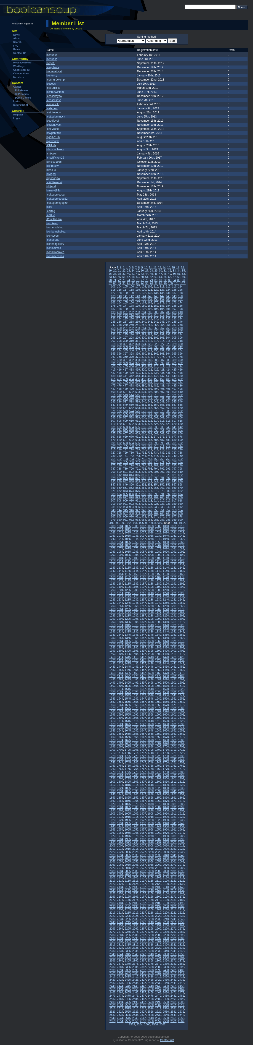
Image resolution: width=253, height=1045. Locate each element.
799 (113, 471)
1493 (112, 682)
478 (131, 385)
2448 (151, 986)
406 (131, 366)
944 (119, 510)
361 (150, 353)
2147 (143, 890)
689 (174, 440)
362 (156, 353)
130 (131, 293)
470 (156, 382)
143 (137, 296)
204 (143, 312)
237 (125, 321)
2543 (112, 1018)
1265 (128, 609)
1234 (120, 599)
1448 (151, 666)
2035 (128, 855)
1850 (166, 794)
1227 (143, 596)
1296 (135, 618)
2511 (173, 1005)
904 (168, 497)
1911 (173, 813)
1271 (173, 609)
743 (137, 455)
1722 (181, 753)
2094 (120, 874)
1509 (158, 685)
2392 (181, 967)
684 (143, 440)
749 (174, 455)
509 (174, 392)
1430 (166, 660)
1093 (112, 554)
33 (174, 270)
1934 (120, 823)
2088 (151, 871)
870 (180, 487)
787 (113, 468)
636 (143, 427)
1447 (143, 666)
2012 (181, 845)
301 (150, 337)
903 (162, 497)
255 (162, 325)
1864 (120, 800)
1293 (112, 618)
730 (131, 452)
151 (113, 299)
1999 (158, 842)
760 (168, 459)
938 (156, 507)
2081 (173, 868)
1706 (135, 749)
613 (150, 420)
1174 (120, 580)
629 (174, 424)
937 (150, 507)
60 (142, 277)
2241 (173, 919)
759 (162, 459)
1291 (173, 615)
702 (180, 443)
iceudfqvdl (52, 120)
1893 (112, 810)
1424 (120, 660)
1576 (135, 708)
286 (131, 334)
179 (137, 305)
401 (174, 363)
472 (168, 382)
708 (143, 446)
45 (151, 273)
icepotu (50, 63)
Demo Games (23, 97)
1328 (151, 628)
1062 (181, 542)
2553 (112, 1021)
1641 (173, 727)
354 (180, 350)
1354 (120, 638)
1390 (166, 647)
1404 (120, 654)
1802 (181, 778)
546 (180, 401)
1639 (158, 727)
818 (156, 475)
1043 (112, 539)
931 (113, 507)
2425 (128, 979)
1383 (112, 647)
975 (162, 516)
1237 (143, 599)
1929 (158, 820)
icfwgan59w (53, 133)
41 (132, 273)
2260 (166, 925)
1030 (166, 532)
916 (168, 500)
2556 (135, 1021)
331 (113, 347)
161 (174, 299)
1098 (151, 554)
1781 (173, 772)
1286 (135, 615)
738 (180, 452)
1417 (143, 657)
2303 (112, 941)
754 (131, 459)
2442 (181, 983)
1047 (143, 539)
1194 (120, 586)
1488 (151, 679)
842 (156, 481)
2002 (181, 842)
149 (174, 296)
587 (137, 414)
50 (174, 273)
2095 (128, 874)
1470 (166, 673)
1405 (128, 654)
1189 (158, 583)
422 (156, 369)
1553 (112, 701)
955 (113, 513)
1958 (151, 829)
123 (162, 289)
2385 (128, 967)
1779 (158, 772)
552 (143, 404)
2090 (166, 871)
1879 (158, 804)
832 (168, 478)
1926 (135, 820)
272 (119, 331)
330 (180, 344)
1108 (151, 558)
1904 (120, 813)
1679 (158, 740)
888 (143, 494)
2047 (143, 858)
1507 (143, 685)
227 (137, 318)
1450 (166, 666)
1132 (181, 564)
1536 (135, 695)
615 (162, 420)
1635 (128, 727)
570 (180, 408)
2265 (128, 928)
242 (156, 321)
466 (131, 382)
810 (180, 471)
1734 (120, 759)
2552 (181, 1018)
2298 (151, 938)
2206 (135, 909)
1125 (128, 564)
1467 (143, 673)
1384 (120, 647)
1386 (135, 647)
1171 (173, 577)
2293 (112, 938)
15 (168, 267)
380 (119, 360)
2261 (173, 925)
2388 (151, 967)
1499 (158, 682)
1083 (112, 551)
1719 (158, 753)
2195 (128, 906)
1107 (143, 558)
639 (162, 427)
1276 (135, 612)
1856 (135, 797)
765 (125, 462)
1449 (158, 666)
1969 (158, 832)
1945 (128, 826)
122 (156, 289)
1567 (143, 705)
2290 (166, 935)
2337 (143, 951)
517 (150, 395)
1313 (112, 625)
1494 (120, 682)
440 (119, 376)
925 (150, 503)
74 (128, 280)
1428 (151, 660)
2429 (158, 979)
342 (180, 347)
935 (137, 507)
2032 (181, 852)
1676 (135, 740)
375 (162, 356)
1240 (166, 599)
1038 (151, 535)
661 (150, 433)
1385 (128, 647)
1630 (166, 724)
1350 (166, 634)
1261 (173, 606)
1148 (151, 570)
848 (119, 484)
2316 (135, 944)
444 (143, 376)
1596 (135, 714)
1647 (143, 730)
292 (168, 334)
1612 (181, 717)
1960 (166, 829)
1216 (135, 593)
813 (125, 475)
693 (125, 443)
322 (131, 344)
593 (174, 414)
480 (143, 385)
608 (119, 420)
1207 (143, 590)
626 (156, 424)
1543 (112, 698)
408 (143, 366)
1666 (135, 737)
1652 (181, 730)
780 (143, 465)
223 (113, 318)
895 (113, 497)
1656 (135, 733)
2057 (143, 861)
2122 (181, 880)
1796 (135, 778)
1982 (181, 836)
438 (180, 372)
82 (165, 280)
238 (131, 321)
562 (131, 408)
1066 (135, 545)
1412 (181, 654)
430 (131, 372)
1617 (143, 721)
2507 (143, 1005)
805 (150, 471)
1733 (112, 759)
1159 (158, 574)
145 (150, 296)
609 (125, 420)
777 (125, 465)
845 (174, 481)
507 (162, 392)
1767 (143, 769)
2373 (112, 963)
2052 (181, 858)
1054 (120, 542)
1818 (151, 784)
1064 (120, 545)
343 (113, 350)
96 (151, 283)
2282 (181, 931)
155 (137, 299)
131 (137, 293)
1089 (158, 551)
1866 (135, 800)
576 (143, 411)
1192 (181, 583)
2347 (143, 954)
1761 (173, 765)
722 (156, 449)
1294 (120, 618)
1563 (112, 705)
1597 (143, 714)
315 (162, 340)
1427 (143, 660)
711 (162, 446)
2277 (143, 931)
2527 (143, 1011)
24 (132, 270)
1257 (143, 606)
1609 (158, 717)
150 (180, 296)
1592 (181, 711)
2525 (128, 1011)
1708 (151, 749)
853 (150, 484)
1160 (166, 574)
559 (113, 408)
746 (156, 455)
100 (170, 283)
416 (119, 369)
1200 (166, 586)
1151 (173, 570)
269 (174, 328)
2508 (151, 1005)
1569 (158, 705)
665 (174, 433)
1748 (151, 762)
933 (125, 507)
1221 (173, 593)
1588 (151, 711)
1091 (173, 551)
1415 (128, 657)
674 (156, 436)
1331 (173, 628)
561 (125, 408)
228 (143, 318)
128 (119, 293)
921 (125, 503)
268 (168, 328)
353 (174, 350)
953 (174, 510)
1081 (173, 548)
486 (180, 385)
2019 (158, 848)
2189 (158, 903)
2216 (135, 912)
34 (178, 270)
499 (113, 392)
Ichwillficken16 (55, 157)
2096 (135, 874)
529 (150, 398)
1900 (166, 810)
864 (143, 487)
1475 (128, 676)
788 (119, 468)
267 (162, 328)
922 (131, 503)
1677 (143, 740)
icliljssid (51, 186)
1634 (120, 727)
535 (113, 401)
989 (174, 519)
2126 (135, 884)
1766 (135, 769)
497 (174, 388)
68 (178, 277)
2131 (173, 884)
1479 (158, 676)
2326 (135, 947)
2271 (173, 928)
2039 (158, 855)
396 (143, 363)
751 (113, 459)
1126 (135, 564)
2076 (135, 868)
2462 (181, 989)
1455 (128, 669)
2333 (112, 951)
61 (146, 277)
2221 (173, 912)
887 (137, 494)
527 (137, 398)
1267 (143, 609)
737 (174, 452)
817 (150, 475)
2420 (166, 976)
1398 (151, 650)
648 (143, 430)
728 (119, 452)
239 (137, 321)
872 (119, 491)
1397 (143, 650)
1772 (181, 769)
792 (143, 468)
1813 (112, 784)
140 (119, 296)
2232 (181, 915)
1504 (120, 685)
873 (125, 491)
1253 (112, 606)
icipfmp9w (52, 165)
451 (113, 379)
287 (137, 334)
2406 (135, 973)
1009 (158, 526)
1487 (143, 679)
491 (137, 388)
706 (131, 446)
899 (137, 497)
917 (174, 500)
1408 (151, 654)
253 (150, 325)
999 (159, 523)
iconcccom (52, 235)
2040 (166, 855)
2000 (166, 842)
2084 (120, 871)
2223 (112, 915)
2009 (158, 845)
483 (162, 385)
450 (180, 376)
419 (137, 369)
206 (156, 312)
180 (143, 305)
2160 (166, 893)
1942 (181, 823)
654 (180, 430)
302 (156, 337)
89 (119, 283)
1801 (173, 778)
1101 (173, 554)
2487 (143, 999)
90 (123, 283)
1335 (128, 631)
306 (180, 337)
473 (174, 382)
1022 (181, 529)
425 (174, 369)
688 (168, 440)
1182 (181, 580)
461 (174, 379)
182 (156, 305)
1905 (128, 813)
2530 (166, 1011)
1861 (173, 797)
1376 (135, 644)
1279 (158, 612)
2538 (151, 1014)
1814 (120, 784)
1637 (143, 727)
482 (156, 385)
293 (174, 334)
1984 (120, 839)
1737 (143, 759)
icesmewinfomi (55, 92)
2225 (128, 915)
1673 (112, 740)
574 (131, 411)
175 (113, 305)
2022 (181, 848)
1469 (158, 673)
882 (180, 491)
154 (131, 299)
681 (125, 440)
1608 (151, 717)
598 (131, 417)
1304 (120, 622)
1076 (135, 548)
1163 (112, 577)
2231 (173, 915)
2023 (112, 852)
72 (119, 280)
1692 (181, 743)
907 (113, 500)
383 (137, 360)
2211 (173, 909)
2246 (135, 922)
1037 (143, 535)
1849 (158, 794)
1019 (158, 529)
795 (162, 468)
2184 (120, 903)
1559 (158, 701)
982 (131, 519)
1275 (128, 612)
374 (156, 356)
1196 (135, 586)
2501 (173, 1002)
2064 (120, 864)
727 (113, 452)
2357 (143, 957)
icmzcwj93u (53, 190)
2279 (158, 931)
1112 (181, 558)
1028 (151, 532)
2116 (135, 880)
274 (131, 331)
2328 (151, 947)
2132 (181, 884)
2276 (135, 931)
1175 (128, 580)
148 (168, 296)
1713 (112, 753)
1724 (120, 756)
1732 (181, 756)
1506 (135, 685)
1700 (166, 746)
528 (143, 398)
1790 (166, 775)
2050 (166, 858)
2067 (143, 864)
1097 (143, 554)
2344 (120, 954)
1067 (143, 545)
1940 (166, 823)
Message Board (22, 62)
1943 (112, 826)
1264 (120, 609)
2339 (158, 951)
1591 (173, 711)
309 (125, 340)
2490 (166, 999)
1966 (135, 832)
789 (125, 468)
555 (162, 404)
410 (156, 366)
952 (168, 510)
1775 (128, 772)
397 (150, 363)
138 (180, 293)
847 (113, 484)
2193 (112, 906)
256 (168, 325)
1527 (143, 692)
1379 (158, 644)
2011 (173, 845)
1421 (173, 657)
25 (137, 270)
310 (131, 340)
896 (119, 497)
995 (135, 523)
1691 (173, 743)
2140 (166, 887)
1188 (151, 583)
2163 (112, 896)
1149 (158, 570)
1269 (158, 609)
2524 (120, 1011)
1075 (128, 548)
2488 (151, 999)
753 (125, 459)
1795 (128, 778)
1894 (120, 810)
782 (156, 465)
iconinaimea (53, 248)
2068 (151, 864)
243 (162, 321)
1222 (181, 593)
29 (155, 270)
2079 (158, 868)
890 (156, 494)
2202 (181, 906)
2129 (158, 884)
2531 (173, 1011)
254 (156, 325)
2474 (120, 995)
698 (156, 443)
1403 (112, 654)
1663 (112, 737)
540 (143, 401)
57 (128, 277)
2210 (166, 909)
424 (168, 369)
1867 (143, 800)
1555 (128, 701)
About (16, 38)
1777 (143, 772)
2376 (135, 963)
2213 (112, 912)
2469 (158, 992)
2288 (151, 935)
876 (143, 491)
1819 (158, 784)
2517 (143, 1008)
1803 (112, 781)
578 (156, 411)
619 (113, 424)
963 (162, 513)
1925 (128, 820)
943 (113, 510)
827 (137, 478)
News (16, 34)
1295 (128, 618)
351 (162, 350)
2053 (112, 861)
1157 (143, 574)
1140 (166, 567)
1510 (166, 685)
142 (131, 296)
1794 (120, 778)
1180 (166, 580)
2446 (135, 986)
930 (180, 503)
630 (180, 424)
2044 (120, 858)
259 (113, 328)
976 (168, 516)
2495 (128, 1002)
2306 (135, 941)
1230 (166, 596)
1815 (128, 784)
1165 (128, 577)
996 (141, 523)
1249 (158, 602)
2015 (128, 848)
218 (156, 315)
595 (113, 417)
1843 (112, 794)
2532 (181, 1011)
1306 (135, 622)
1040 (166, 535)
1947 (143, 826)
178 (131, 305)
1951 (173, 826)
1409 (158, 654)
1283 (112, 615)
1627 (143, 724)
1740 (166, 759)
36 (110, 273)
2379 (158, 963)
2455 (128, 989)
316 (168, 340)
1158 (151, 574)
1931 (173, 820)
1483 (112, 679)
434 (156, 372)
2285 (128, 935)
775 (113, 465)
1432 (181, 660)
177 (125, 305)
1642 (181, 727)
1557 (143, 701)
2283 (112, 935)
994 (129, 523)
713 (174, 446)
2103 (112, 877)
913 (150, 500)
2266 (135, 928)
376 (168, 356)
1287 (143, 615)
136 (168, 293)
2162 (181, 893)
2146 (135, 890)
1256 (135, 606)
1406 (135, 654)
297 (125, 337)
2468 (151, 992)
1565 (128, 705)
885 (125, 494)
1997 (143, 842)
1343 (112, 634)
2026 (135, 852)
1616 (135, 721)
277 (150, 331)
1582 (181, 708)
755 (137, 459)
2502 (181, 1002)
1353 (112, 638)
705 (125, 446)
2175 (128, 899)
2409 (158, 973)
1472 (181, 673)
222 (180, 315)
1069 (158, 545)
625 (150, 424)
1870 (166, 800)
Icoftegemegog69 (57, 202)
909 (125, 500)
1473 (112, 676)
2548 (151, 1018)
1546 (135, 698)
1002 (182, 523)
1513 (112, 689)
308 (119, 340)
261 (125, 328)
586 (131, 414)
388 (168, 360)
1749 (158, 762)
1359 (158, 638)
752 (119, 459)
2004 (120, 845)
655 (113, 433)
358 (131, 353)
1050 (166, 539)
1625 (128, 724)
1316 (135, 625)
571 (113, 411)
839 (137, 481)
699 (162, 443)
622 (131, 424)
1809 (158, 781)
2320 (166, 944)
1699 (158, 746)
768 (143, 462)
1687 (143, 743)
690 (180, 440)
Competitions (21, 73)
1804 (120, 781)
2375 (128, 963)
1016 (135, 529)
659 (137, 433)
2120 (166, 880)
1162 (181, 574)
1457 (143, 669)
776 (119, 465)
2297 (143, 938)
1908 (151, 813)
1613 (112, 721)
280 (168, 331)
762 (180, 459)
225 (125, 318)
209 (174, 312)
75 (132, 280)
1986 (135, 839)
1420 (166, 657)
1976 (135, 836)
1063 (112, 545)
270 (180, 328)
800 (119, 471)
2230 (166, 915)
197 (174, 309)
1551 (173, 698)
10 (145, 267)
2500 (166, 1002)
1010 (166, 526)
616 (168, 420)
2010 (166, 845)
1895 (128, 810)
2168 (151, 896)
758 (156, 459)
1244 (120, 602)
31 (165, 270)
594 (180, 414)
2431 (173, 979)
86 (183, 280)
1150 (166, 570)
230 (156, 318)
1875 (128, 804)
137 (174, 293)
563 (137, 408)
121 (150, 289)
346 (131, 350)
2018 (151, 848)
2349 (158, 954)
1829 (158, 788)
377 (174, 356)
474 (180, 382)
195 (162, 309)
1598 (151, 714)
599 (137, 417)
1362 (181, 638)
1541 (173, 695)
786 (180, 465)
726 (180, 449)
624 (143, 424)
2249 (158, 922)
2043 (112, 858)
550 (131, 404)
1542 (181, 695)
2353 (112, 957)
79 (151, 280)
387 (162, 360)
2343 (112, 954)
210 (180, 312)
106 (131, 286)
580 (168, 411)
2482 (181, 995)
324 (143, 344)
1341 (173, 631)
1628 (151, 724)
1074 (120, 548)
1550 (166, 698)
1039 (158, 535)
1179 (158, 580)
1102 (181, 554)
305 (174, 337)
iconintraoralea (55, 252)
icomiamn (52, 223)
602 (156, 417)
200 (119, 312)
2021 (173, 848)
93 (137, 283)
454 (131, 379)
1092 (181, 551)
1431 (173, 660)
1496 (135, 682)
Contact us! (167, 1040)
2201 (173, 906)
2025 (128, 852)
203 (137, 312)
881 (174, 491)
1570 (166, 705)
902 (156, 497)
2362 (181, 957)
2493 (112, 1002)
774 (180, 462)
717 (125, 449)
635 (137, 427)
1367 (143, 641)
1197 (143, 586)
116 (119, 289)
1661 (173, 733)
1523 (112, 692)
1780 (166, 772)
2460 (166, 989)
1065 (128, 545)
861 (125, 487)
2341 (173, 951)
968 (119, 516)
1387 (143, 647)
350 (156, 350)
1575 (128, 708)
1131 (173, 564)
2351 (173, 954)
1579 (158, 708)
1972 (181, 832)
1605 (128, 717)
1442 (181, 663)
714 (180, 446)
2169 (158, 896)
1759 (158, 765)
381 (125, 360)
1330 (166, 628)
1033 (112, 535)
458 (156, 379)
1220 (166, 593)
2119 (158, 880)
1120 (166, 561)
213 (125, 315)
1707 (143, 749)
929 (174, 503)
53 (110, 277)
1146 (135, 570)
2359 (158, 957)
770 (156, 462)
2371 (173, 960)
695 (137, 443)
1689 (158, 743)
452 (119, 379)
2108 (151, 877)
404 (119, 366)
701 (174, 443)
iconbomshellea (55, 231)
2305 (128, 941)
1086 (135, 551)
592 (168, 414)
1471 (173, 673)
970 (131, 516)
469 (150, 382)
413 (174, 366)
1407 (143, 654)
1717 (143, 753)
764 (119, 462)
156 (143, 299)
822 (180, 475)
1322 (181, 625)
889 (150, 494)
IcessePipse (53, 100)
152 (119, 299)
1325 (128, 628)
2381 (173, 963)
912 (143, 500)
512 (119, 395)
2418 (151, 976)
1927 (143, 820)
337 (150, 347)
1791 (173, 775)
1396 (135, 650)
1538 (151, 695)
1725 (128, 756)
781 (150, 465)
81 (160, 280)
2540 (166, 1014)
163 (113, 302)
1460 (166, 669)
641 (174, 427)
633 (125, 427)
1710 (166, 749)
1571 (173, 705)
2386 (135, 967)
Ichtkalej (51, 153)
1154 (120, 574)
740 (119, 455)
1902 (181, 810)
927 (162, 503)
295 (113, 337)
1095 (128, 554)
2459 (158, 989)
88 (114, 283)
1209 (158, 590)
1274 (120, 612)
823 (113, 478)
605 (174, 417)
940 (168, 507)
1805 (128, 781)
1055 (128, 542)
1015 (128, 529)
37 (114, 273)
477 (125, 385)
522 (180, 395)
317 (174, 340)
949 (150, 510)
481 (150, 385)
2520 (166, 1008)
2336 (135, 951)
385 (150, 360)
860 (119, 487)
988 (168, 519)
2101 (173, 874)
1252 (181, 602)
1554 (120, 701)
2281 (173, 931)
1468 (151, 673)
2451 (173, 986)
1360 (166, 638)
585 (125, 414)
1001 (174, 523)
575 (137, 411)
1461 (173, 669)
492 (143, 388)
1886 (135, 807)
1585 (128, 711)
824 (119, 478)
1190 (166, 583)
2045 (128, 858)
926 (156, 503)
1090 (166, 551)
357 (125, 353)
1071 (173, 545)
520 (168, 395)
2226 (135, 915)
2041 (173, 855)
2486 (135, 999)
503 (137, 392)
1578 (151, 708)
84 (174, 280)
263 (137, 328)
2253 (112, 925)
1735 (128, 759)
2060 (166, 861)
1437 (143, 663)
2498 (151, 1002)
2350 (166, 954)
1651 (173, 730)
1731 (173, 756)
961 (150, 513)
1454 (120, 669)
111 (162, 286)
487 (113, 388)
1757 (143, 765)
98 (160, 283)
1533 (112, 695)
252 (143, 325)
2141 (173, 887)
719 (137, 449)
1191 (173, 583)
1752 (181, 762)
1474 (120, 676)
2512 (181, 1005)
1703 (112, 749)
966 (180, 513)
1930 (166, 820)
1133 (112, 567)
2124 (120, 884)
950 (156, 510)
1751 (173, 762)
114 (180, 286)
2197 (143, 906)
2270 (166, 928)
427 (113, 372)
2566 (155, 1024)
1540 (166, 695)
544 (168, 401)
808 (168, 471)
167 (137, 302)
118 (131, 289)
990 (180, 519)
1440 (166, 663)
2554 (120, 1021)
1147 (143, 570)
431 (137, 372)
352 (168, 350)
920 (119, 503)
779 (137, 465)
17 (177, 267)
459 (162, 379)
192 (143, 309)
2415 (128, 976)
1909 (158, 813)
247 (113, 325)
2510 (166, 1005)
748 (168, 455)
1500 (166, 682)
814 (131, 475)
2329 (158, 947)
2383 (112, 967)
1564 (120, 705)
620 (119, 424)
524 (119, 398)
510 (180, 392)
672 (143, 436)
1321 (173, 625)
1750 (166, 762)
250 (131, 325)
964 (168, 513)
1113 (112, 561)
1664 (120, 737)
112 (168, 286)
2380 (166, 963)
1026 (135, 532)
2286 (135, 935)
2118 (151, 880)
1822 (181, 784)
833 (174, 478)
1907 (143, 813)
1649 (158, 730)
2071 (173, 864)
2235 (128, 919)
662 (156, 433)
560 (119, 408)
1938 (151, 823)
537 (125, 401)
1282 (181, 612)
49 (169, 273)
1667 (143, 737)
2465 (128, 992)
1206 (135, 590)
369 (125, 356)
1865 (128, 800)
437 (174, 372)
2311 (173, 941)
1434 (120, 663)
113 (174, 286)
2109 (158, 877)
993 (123, 523)
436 (168, 372)
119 (137, 289)
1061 (173, 542)
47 (160, 273)
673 (150, 436)
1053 (112, 542)
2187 (143, 903)
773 (174, 462)
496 (168, 388)
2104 (120, 877)
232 (168, 318)
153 (125, 299)
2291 (173, 935)
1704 (120, 749)
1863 (112, 800)
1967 (143, 832)
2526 (135, 1011)
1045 (128, 539)
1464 (120, 673)
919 (113, 503)
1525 (128, 692)
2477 (143, 995)
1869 (158, 800)
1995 (128, 842)
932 (119, 507)
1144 (120, 570)
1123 (112, 564)
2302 (181, 938)
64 (160, 277)
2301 (173, 938)
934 (131, 507)
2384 (120, 967)
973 (150, 516)
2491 (173, 999)
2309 (158, 941)
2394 (120, 970)
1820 (166, 784)
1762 (181, 765)
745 (150, 455)
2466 (135, 992)
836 (119, 481)
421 (150, 369)
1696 (135, 746)
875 (137, 491)
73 (123, 280)
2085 (128, 871)
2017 (143, 848)
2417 (143, 976)
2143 (112, 890)
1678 (151, 740)
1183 (112, 583)
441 (125, 376)
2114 (120, 880)
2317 (143, 944)
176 (119, 305)
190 (131, 309)
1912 (181, 813)
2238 (151, 919)
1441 (173, 663)
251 (137, 325)
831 (162, 478)
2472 (181, 992)
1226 (135, 596)
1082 (181, 548)
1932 (181, 820)
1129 (158, 564)
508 (168, 392)
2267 (143, 928)
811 (113, 475)
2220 (166, 912)
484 (168, 385)
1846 (135, 794)
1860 (166, 797)
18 (182, 267)
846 (180, 481)
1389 (158, 647)
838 (131, 481)
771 (162, 462)
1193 (112, 586)
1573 (112, 708)
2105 (128, 877)
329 (174, 344)
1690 (166, 743)
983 (137, 519)
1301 (173, 618)
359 (137, 353)
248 (119, 325)
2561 (173, 1021)
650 (156, 430)
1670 (166, 737)
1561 (173, 701)
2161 (173, 893)
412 (168, 366)
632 (119, 427)
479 (137, 385)
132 (143, 293)
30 (160, 270)
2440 (166, 983)
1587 (143, 711)
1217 (143, 593)
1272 (181, 609)
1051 (173, 539)
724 (168, 449)
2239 (158, 919)
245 (174, 321)
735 (162, 452)
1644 (120, 730)
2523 (112, 1011)
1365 (128, 641)
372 (143, 356)
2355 (128, 957)
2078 (151, 868)
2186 (135, 903)
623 (137, 424)
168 (143, 302)
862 (131, 487)
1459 (158, 669)
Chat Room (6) (21, 69)
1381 (173, 644)
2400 (166, 970)
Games (17, 86)
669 (125, 436)
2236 (135, 919)
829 (150, 478)
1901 (173, 810)
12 (154, 267)
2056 (135, 861)
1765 (128, 769)
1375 (128, 644)
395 (137, 363)
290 (156, 334)
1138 (151, 567)
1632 (181, 724)
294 (180, 334)
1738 (151, 759)
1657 (143, 733)
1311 (173, 622)
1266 (135, 609)
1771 (173, 769)
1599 (158, 714)
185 (174, 305)
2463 (112, 992)
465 (125, 382)
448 (168, 376)
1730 (166, 756)
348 (143, 350)
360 (143, 353)
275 (137, 331)
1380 (166, 644)
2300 (166, 938)
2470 (166, 992)
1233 (112, 599)
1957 (143, 829)
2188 (151, 903)
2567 (162, 1024)
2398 (151, 970)
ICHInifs (51, 145)
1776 (135, 772)
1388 (151, 647)
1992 (181, 839)
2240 (166, 919)
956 (119, 513)
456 (143, 379)
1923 (112, 820)
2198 (151, 906)
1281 (173, 612)
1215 (128, 593)
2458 (151, 989)
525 (125, 398)
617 (174, 420)
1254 (120, 606)
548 (119, 404)
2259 (158, 925)
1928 (151, 820)
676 (168, 436)
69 (183, 277)
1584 (120, 711)
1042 (181, 535)
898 (131, 497)
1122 (181, 561)
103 (113, 286)
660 (143, 433)
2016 (135, 848)
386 (156, 360)
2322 (181, 944)
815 (137, 475)
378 (180, 356)
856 (168, 484)
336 (143, 347)
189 (125, 309)
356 (119, 353)
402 (180, 363)
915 (162, 500)
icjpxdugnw (53, 178)
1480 (166, 676)
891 (162, 494)
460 (168, 379)
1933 (112, 823)
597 (125, 417)
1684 (120, 743)
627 (162, 424)
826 (131, 478)
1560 (166, 701)
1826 (135, 788)
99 (165, 283)
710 (156, 446)
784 (168, 465)
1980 (166, 836)
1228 (151, 596)
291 (162, 334)
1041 (173, 535)
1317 (143, 625)
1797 (143, 778)
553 (150, 404)
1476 (135, 676)
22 (123, 270)
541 (150, 401)
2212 (181, 909)
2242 (181, 919)
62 (151, 277)
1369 (158, 641)
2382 (181, 963)
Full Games (21, 90)
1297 (143, 618)
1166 (135, 577)
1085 (128, 551)
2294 (120, 938)
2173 (112, 899)
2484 (120, 999)
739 (113, 455)
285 (125, 334)
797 (174, 468)
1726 (135, 756)
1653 (112, 733)
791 (137, 468)
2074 (120, 868)
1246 (135, 602)
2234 (120, 919)
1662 (181, 733)
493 (150, 388)
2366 (135, 960)
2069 (158, 864)
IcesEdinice (53, 87)
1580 (166, 708)
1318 (151, 625)
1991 (173, 839)
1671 (173, 737)
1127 (143, 564)
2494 (120, 1002)
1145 (128, 570)
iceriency (51, 75)
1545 (128, 698)
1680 (166, 740)
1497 (143, 682)
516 (143, 395)
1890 (166, 807)
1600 (166, 714)
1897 (143, 810)
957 (125, 513)
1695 (128, 746)
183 (162, 305)
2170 (166, 896)
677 (174, 436)
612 (143, 420)
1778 (151, 772)
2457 (143, 989)
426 (180, 369)
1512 (181, 685)
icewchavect (53, 124)
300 (143, 337)
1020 (166, 529)
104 (119, 286)
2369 (158, 960)
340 (168, 347)
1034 (120, 535)
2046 (135, 858)
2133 (112, 887)
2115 (128, 880)
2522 (181, 1008)
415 (113, 369)
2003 (112, 845)
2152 (181, 890)
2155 (128, 893)
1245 (128, 602)
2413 (112, 976)
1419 (158, 657)
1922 (181, 816)
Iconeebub (52, 239)
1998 (151, 842)
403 (113, 366)
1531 (173, 692)
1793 (112, 778)
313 (150, 340)
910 (131, 500)
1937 (143, 823)
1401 (173, 650)
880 (168, 491)
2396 (135, 970)
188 (119, 309)
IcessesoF (52, 104)
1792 (181, 775)
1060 (166, 542)
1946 (135, 826)
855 (162, 484)
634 (131, 427)
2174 (120, 899)
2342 (181, 951)
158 (156, 299)
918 (180, 500)
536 (119, 401)
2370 (166, 960)
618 (180, 420)
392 (119, 363)
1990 (166, 839)
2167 (143, 896)
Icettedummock (55, 116)
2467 (143, 992)
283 (113, 334)
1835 (128, 791)
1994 (120, 842)
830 (156, 478)
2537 (143, 1014)
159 (162, 299)
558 (180, 404)
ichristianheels (55, 149)
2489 (158, 999)
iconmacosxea (55, 256)
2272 (181, 928)
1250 (166, 602)
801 (125, 471)
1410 (166, 654)
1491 (173, 679)
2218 (151, 912)
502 (131, 392)
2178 (151, 899)
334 (131, 347)
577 (150, 411)
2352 (181, 954)
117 (125, 289)
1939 (158, 823)
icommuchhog (55, 227)
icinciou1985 (54, 161)
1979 (158, 836)
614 (156, 420)
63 (155, 277)
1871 (173, 800)
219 (162, 315)
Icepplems (52, 67)
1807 (143, 781)
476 (119, 385)
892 (168, 494)
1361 (173, 638)
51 (178, 273)
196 (168, 309)
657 (125, 433)
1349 (158, 634)
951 (162, 510)
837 (125, 481)
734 (156, 452)
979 (113, 519)
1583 (112, 711)
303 (162, 337)
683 (137, 440)
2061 (173, 861)
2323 (112, 947)
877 (150, 491)
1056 (135, 542)
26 (142, 270)
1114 (120, 561)
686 (156, 440)
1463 (112, 673)
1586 (135, 711)
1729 (158, 756)
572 (119, 411)
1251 (173, 602)
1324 (120, 628)
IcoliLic (50, 215)
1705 (128, 749)
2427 (143, 979)
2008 (151, 845)
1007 (143, 526)
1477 (143, 676)
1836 (135, 791)
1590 (166, 711)
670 (131, 436)
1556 (135, 701)
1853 (112, 797)
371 (137, 356)
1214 (120, 593)
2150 (166, 890)
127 (113, 293)
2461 (173, 989)
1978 (151, 836)
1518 (151, 689)
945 (125, 510)
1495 (128, 682)
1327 (143, 628)
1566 (135, 705)
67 (174, 277)
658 (131, 433)
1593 (112, 714)
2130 (166, 884)
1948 (151, 826)
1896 (135, 810)
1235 (128, 599)
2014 (120, 848)
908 (119, 500)
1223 (112, 596)
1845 (128, 794)
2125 (128, 884)
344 (119, 350)
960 (143, 513)
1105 (128, 558)
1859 (158, 797)
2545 (128, 1018)
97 (155, 283)
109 (150, 286)
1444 (120, 666)
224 (119, 318)
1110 (166, 558)
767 (137, 462)
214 (131, 315)
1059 (158, 542)
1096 (135, 554)
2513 (112, 1008)
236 (119, 321)
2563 (132, 1024)
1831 (173, 788)
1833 (112, 791)
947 (137, 510)
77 (142, 280)
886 (131, 494)
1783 (112, 775)
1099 (158, 554)
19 (110, 270)
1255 (128, 606)
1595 (128, 714)
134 (156, 293)
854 (156, 484)
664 (168, 433)
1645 (128, 730)
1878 (151, 804)
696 (143, 443)
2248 (151, 922)
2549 (158, 1018)
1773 (112, 772)
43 (142, 273)
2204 (120, 909)
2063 (112, 864)
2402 (181, 970)
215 (137, 315)
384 (143, 360)
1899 (158, 810)
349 (150, 350)
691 (113, 443)
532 (168, 398)
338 (156, 347)
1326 (135, 628)
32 (169, 270)
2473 (112, 995)
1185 (128, 583)
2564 (139, 1024)
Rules (16, 49)
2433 (112, 983)
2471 (173, 992)
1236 (135, 599)
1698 (151, 746)
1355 (128, 638)
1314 (120, 625)
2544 (120, 1018)
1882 (181, 804)
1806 (135, 781)
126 (180, 289)
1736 (135, 759)
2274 (120, 931)
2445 (128, 986)
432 (143, 372)
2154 (120, 893)
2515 (128, 1008)
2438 (151, 983)
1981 (173, 836)
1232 (181, 596)
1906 (135, 813)
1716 (135, 753)
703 (113, 446)
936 (143, 507)
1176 (135, 580)
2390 (166, 967)
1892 (181, 807)
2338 (151, 951)
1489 (158, 679)
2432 (181, 979)
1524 (120, 692)
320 (119, 344)
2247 (143, 922)
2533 (112, 1014)
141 (125, 296)
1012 (181, 526)
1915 (128, 816)
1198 (151, 586)
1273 (112, 612)
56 (123, 277)
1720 (166, 753)
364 (168, 353)
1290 (166, 615)
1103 (112, 558)
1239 (158, 599)
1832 (181, 788)
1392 (181, 647)
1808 (151, 781)
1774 (120, 772)
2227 (143, 915)
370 (131, 356)
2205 (128, 909)
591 (162, 414)
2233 (112, 919)
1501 (173, 682)
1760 (166, 765)
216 (143, 315)
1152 (181, 570)
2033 (112, 855)
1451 (173, 666)
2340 (166, 951)
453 (125, 379)
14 (163, 267)
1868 (151, 800)
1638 (151, 727)
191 (137, 309)
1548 (151, 698)
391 (113, 363)
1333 (112, 631)
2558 (151, 1021)
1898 (151, 810)
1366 (135, 641)
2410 (166, 973)
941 (174, 507)
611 (137, 420)
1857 (143, 797)
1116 (135, 561)
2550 (166, 1018)
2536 (135, 1014)
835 (113, 481)
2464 (120, 992)
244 (168, 321)
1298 (151, 618)
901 (150, 497)
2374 (120, 963)
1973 (112, 836)
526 (131, 398)
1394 (120, 650)
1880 (166, 804)
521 (174, 395)
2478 (151, 995)
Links (16, 101)
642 (180, 427)
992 (117, 523)
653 (174, 430)
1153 (112, 574)
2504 (120, 1005)
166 (131, 302)
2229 (158, 915)
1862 (181, 797)
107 (137, 286)
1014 (120, 529)
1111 (173, 558)
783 (162, 465)
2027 (143, 852)
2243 (112, 922)
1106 (135, 558)
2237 (143, 919)
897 (125, 497)
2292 (181, 935)
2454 (120, 989)
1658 (151, 733)
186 (180, 305)
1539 (158, 695)
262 (131, 328)
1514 (120, 689)
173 (174, 302)
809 (174, 471)
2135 (128, 887)
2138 (151, 887)
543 (162, 401)
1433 (112, 663)
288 (143, 334)
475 (113, 385)
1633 (112, 727)
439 (113, 376)
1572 (181, 705)
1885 (128, 807)
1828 (151, 788)
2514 (120, 1008)
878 (156, 491)
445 (150, 376)
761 (174, 459)
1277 (143, 612)
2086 (135, 871)
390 (180, 360)
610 (131, 420)
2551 (173, 1018)
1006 (135, 526)
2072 (181, 864)
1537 (143, 695)
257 (174, 325)
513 (125, 395)
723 (162, 449)
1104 (120, 558)
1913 (112, 816)
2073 (112, 868)
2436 (135, 983)
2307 (143, 941)
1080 (166, 548)
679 (113, 440)
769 (150, 462)
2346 (135, 954)
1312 (181, 622)
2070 (166, 864)
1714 (120, 753)
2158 (151, 893)
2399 (158, 970)
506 (156, 392)
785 (174, 465)
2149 (158, 890)
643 (113, 430)
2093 (112, 874)
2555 (128, 1021)
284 (119, 334)
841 (150, 481)
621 (125, 424)
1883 (112, 807)
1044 (120, 539)
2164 (120, 896)
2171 (173, 896)
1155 (128, 574)
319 (113, 344)
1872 (181, 800)
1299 (158, 618)
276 (143, 331)
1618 (151, 721)
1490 (166, 679)
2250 (166, 922)
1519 (158, 689)
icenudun (52, 55)
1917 (143, 816)
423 (162, 369)
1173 (112, 580)
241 (150, 321)
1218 (151, 593)
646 (131, 430)
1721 (173, 753)
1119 (158, 561)
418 (131, 369)
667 (113, 436)
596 (119, 417)
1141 (173, 567)
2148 (151, 890)
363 (162, 353)
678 (180, 436)
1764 (120, 769)
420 (143, 369)
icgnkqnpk (52, 141)
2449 (158, 986)
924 (143, 503)
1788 (151, 775)
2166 (135, 896)
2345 (128, 954)
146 (156, 296)
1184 (120, 583)
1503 (112, 685)
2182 (181, 899)
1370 (166, 641)
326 (156, 344)
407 (137, 366)
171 (162, 302)
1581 (173, 708)
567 (162, 408)
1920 (166, 816)
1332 (181, 628)
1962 (181, 829)
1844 (120, 794)
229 (150, 318)
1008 (151, 526)
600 (143, 417)
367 (113, 356)
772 (168, 462)
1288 (151, 615)
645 (125, 430)
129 (125, 293)
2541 (173, 1014)
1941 (173, 823)
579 (162, 411)
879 (162, 491)
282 (180, 331)
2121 (173, 880)
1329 (158, 628)
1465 (128, 673)
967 (113, 516)
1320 (166, 625)
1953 (112, 829)
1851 (173, 794)
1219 (158, 593)
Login (16, 118)
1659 (158, 733)
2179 (158, 899)
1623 (112, 724)
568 (168, 408)
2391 (173, 967)
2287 (143, 935)
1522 (181, 689)
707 (137, 446)
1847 (143, 794)
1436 (135, 663)
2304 (120, 941)
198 (180, 309)
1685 (128, 743)
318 (180, 340)
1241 (173, 599)
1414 (120, 657)
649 (150, 430)
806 (156, 471)
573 (125, 411)
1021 (173, 529)
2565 (147, 1024)
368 (119, 356)
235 (113, 321)
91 (128, 283)
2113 (112, 880)
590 (156, 414)
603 (162, 417)
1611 (173, 717)
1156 (135, 574)
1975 (128, 836)
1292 (181, 615)
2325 (128, 947)
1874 (120, 804)
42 (137, 273)
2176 (135, 899)
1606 (135, 717)
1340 (166, 631)
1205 (128, 590)
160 (168, 299)
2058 (151, 861)
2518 (151, 1008)
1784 (120, 775)
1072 (181, 545)
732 (143, 452)
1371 (173, 641)
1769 (158, 769)
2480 (166, 995)
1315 (128, 625)
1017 (143, 529)
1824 (120, 788)
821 (174, 475)
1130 (166, 564)
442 (131, 376)
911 (137, 500)
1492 (181, 679)
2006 (135, 845)
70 (110, 280)
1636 (135, 727)
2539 (158, 1014)
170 (156, 302)
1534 (120, 695)
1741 (173, 759)
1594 (120, 714)
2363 (112, 960)
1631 (173, 724)
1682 (181, 740)
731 (137, 452)
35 (183, 270)
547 (113, 404)
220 (168, 315)
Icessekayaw (54, 96)
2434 (120, 983)
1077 (143, 548)
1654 (120, 733)
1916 (135, 816)
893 (174, 494)
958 (131, 513)
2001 (173, 842)
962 (156, 513)
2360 (166, 957)
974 (156, 516)
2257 (143, 925)
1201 (173, 586)
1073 (112, 548)
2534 (120, 1014)
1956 (135, 829)
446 (156, 376)
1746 (135, 762)
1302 (181, 618)
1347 (143, 634)
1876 (135, 804)
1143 (112, 570)
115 (113, 289)
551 (137, 404)
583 (113, 414)
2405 (128, 973)
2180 (166, 899)
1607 (143, 717)
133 (150, 293)
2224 (120, 915)
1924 (120, 820)
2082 (181, 868)
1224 (120, 596)
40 (128, 273)
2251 (173, 922)
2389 (158, 967)
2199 (158, 906)
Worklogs (18, 66)
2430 (166, 979)
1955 (128, 829)
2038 (151, 855)
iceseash (51, 83)
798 (180, 468)
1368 (151, 641)
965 (174, 513)
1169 (158, 577)
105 (125, 286)
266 (156, 328)
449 (174, 376)
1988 (151, 839)
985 (150, 519)
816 (143, 475)
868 (168, 487)
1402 (181, 650)
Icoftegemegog (55, 194)
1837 (143, 791)
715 (113, 449)
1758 (151, 765)
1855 (128, 797)
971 (137, 516)
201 (125, 312)
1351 (173, 634)
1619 (158, 721)
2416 (135, 976)
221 (174, 315)
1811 (173, 781)
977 (174, 516)
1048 (151, 539)
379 (113, 360)
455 (137, 379)
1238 (151, 599)
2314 (120, 944)
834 (180, 478)
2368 (151, 960)
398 (156, 363)
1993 (112, 842)
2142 (181, 887)
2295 (128, 938)
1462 (181, 669)
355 (113, 353)
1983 (112, 839)
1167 (143, 577)
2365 (128, 960)
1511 (173, 685)
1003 (112, 526)
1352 (181, 634)
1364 (120, 641)
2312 (181, 941)
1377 (143, 644)
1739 (158, 759)
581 (174, 411)
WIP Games (22, 94)
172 (168, 302)
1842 (181, 791)
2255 (128, 925)
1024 (120, 532)
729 (125, 452)
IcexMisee (52, 129)
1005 (128, 526)
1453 (112, 669)
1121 (173, 561)
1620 (166, 721)
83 (169, 280)
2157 (143, 893)
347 (137, 350)
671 (137, 436)
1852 (181, 794)
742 (131, 455)
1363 (112, 641)
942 (180, 507)
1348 (151, 634)
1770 (166, 769)
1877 (143, 804)
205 (150, 312)
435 (162, 372)
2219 (158, 912)
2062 (181, 861)
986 (156, 519)
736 (168, 452)
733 (150, 452)
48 (165, 273)
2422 (181, 976)
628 (168, 424)
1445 (128, 666)
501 (125, 392)
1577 (143, 708)
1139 (158, 567)
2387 (143, 967)
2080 (166, 868)
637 (150, 427)
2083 (112, 871)
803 (137, 471)
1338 (151, 631)
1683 (112, 743)
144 (143, 296)
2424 (120, 979)
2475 (128, 995)
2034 (120, 855)
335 (137, 347)
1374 (120, 644)
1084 (120, 551)
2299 (158, 938)
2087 (143, 871)
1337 (143, 631)
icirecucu (51, 170)
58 (132, 277)
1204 (120, 590)
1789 (158, 775)
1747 (143, 762)
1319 (158, 625)
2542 (181, 1014)
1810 (166, 781)
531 (162, 398)
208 (168, 312)
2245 (128, 922)
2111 (173, 877)
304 (168, 337)
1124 (120, 564)
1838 (151, 791)
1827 (143, 788)
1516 (135, 689)
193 (150, 309)
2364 (120, 960)
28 (151, 270)
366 (180, 353)
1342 (181, 631)
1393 (112, 650)
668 (119, 436)
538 (131, 401)
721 (150, 449)
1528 (151, 692)
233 (174, 318)
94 (142, 283)
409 (150, 366)
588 (143, 414)
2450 (166, 986)
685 (150, 440)
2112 (181, 877)
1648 (151, 730)
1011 (173, 526)
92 (132, 283)
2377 (143, 963)
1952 (181, 826)
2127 (143, 884)
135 (162, 293)
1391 (173, 647)
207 (162, 312)
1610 (166, 717)
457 (150, 379)
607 (113, 420)
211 (113, 315)
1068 (151, 545)
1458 (151, 669)
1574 (120, 708)
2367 (143, 960)
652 (168, 430)
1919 (158, 816)
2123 (112, 884)
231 (162, 318)
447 (162, 376)
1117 (143, 561)
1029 (158, 532)
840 (143, 481)
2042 (181, 855)
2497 (143, 1002)
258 (180, 325)
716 (119, 449)
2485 (128, 999)
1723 (112, 756)
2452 (181, 986)
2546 (135, 1018)
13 (159, 267)
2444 (120, 986)
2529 (158, 1011)
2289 (158, 935)
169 (150, 302)
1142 (181, 567)
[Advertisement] (26, 148)
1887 (143, 807)
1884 (120, 807)
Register (18, 114)
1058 (151, 542)
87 (110, 283)
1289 (158, 615)
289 (150, 334)
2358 (151, 957)
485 (174, 385)
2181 (173, 899)
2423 (112, 979)
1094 (120, 554)
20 (114, 270)
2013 (112, 848)
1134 (120, 567)
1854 (120, 797)
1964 (120, 832)
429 (125, 372)
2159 (158, 893)
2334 (120, 951)
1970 (166, 832)
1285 (128, 615)
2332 (181, 947)
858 (180, 484)
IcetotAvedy (53, 112)
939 (162, 507)
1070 (166, 545)
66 (169, 277)
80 (155, 280)
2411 (173, 973)
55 (119, 277)
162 (180, 299)
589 (150, 414)
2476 (135, 995)
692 (119, 443)
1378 (151, 644)
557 (174, 404)
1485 (128, 679)
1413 (112, 657)
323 (137, 344)
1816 (135, 784)
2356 (135, 957)
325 (150, 344)
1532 (181, 692)
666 (180, 433)
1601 (173, 714)
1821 (173, 784)
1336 (135, 631)
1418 (151, 657)
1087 (143, 551)
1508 (151, 685)
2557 (143, 1021)
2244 (120, 922)
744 (143, 455)
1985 (128, 839)
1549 (158, 698)
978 (180, 516)
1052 (181, 539)
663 (162, 433)
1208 (151, 590)
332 (119, 347)
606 (180, 417)
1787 (143, 775)
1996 (135, 842)
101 (176, 283)
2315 (128, 944)
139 (113, 296)
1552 (181, 698)
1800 (166, 778)
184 (168, 305)
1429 (158, 660)
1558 (151, 701)
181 (150, 305)
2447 (143, 986)
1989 (158, 839)
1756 (135, 765)
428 (119, 372)
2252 (181, 922)
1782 (181, 772)
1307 (143, 622)
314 (156, 340)
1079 (158, 548)
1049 (158, 539)
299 (137, 337)
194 (156, 309)
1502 (181, 682)
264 (143, 328)
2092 (181, 871)
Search (17, 42)
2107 (143, 877)
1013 (112, 529)
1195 (128, 586)
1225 (128, 596)
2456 (135, 989)
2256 (135, 925)
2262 (181, 925)
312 (143, 340)
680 (119, 440)
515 (137, 395)
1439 (158, 663)
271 (113, 331)
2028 (151, 852)
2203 (112, 909)
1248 (151, 602)
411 (162, 366)
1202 (181, 586)
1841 (173, 791)
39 (123, 273)
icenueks (51, 59)
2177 (143, 899)
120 (143, 289)
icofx (49, 207)
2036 (135, 855)
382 (131, 360)
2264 (120, 928)
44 (146, 273)
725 (174, 449)
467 (137, 382)
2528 (151, 1011)
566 (156, 408)
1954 (120, 829)
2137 (143, 887)
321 (125, 344)
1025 (128, 532)
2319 (158, 944)
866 (156, 487)
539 (137, 401)
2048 (151, 858)
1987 (143, 839)
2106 (135, 877)
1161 (173, 574)
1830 (166, 788)
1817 (143, 784)
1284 (120, 615)
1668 (151, 737)
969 (125, 516)
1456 (135, 669)
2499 (158, 1002)
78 (146, 280)
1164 (120, 577)
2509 (158, 1005)
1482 (181, 676)
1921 (173, 816)
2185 (128, 903)
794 (156, 468)
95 (146, 283)
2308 (151, 941)
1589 (158, 711)
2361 (173, 957)
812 (119, 475)
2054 (120, 861)
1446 (135, 666)
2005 (128, 845)
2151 (173, 890)
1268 (151, 609)
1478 (151, 676)
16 (173, 267)
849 (125, 484)
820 (168, 475)
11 (150, 267)
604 (168, 417)
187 (113, 309)
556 (168, 404)
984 (143, 519)
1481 (173, 676)
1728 (151, 756)
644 (119, 430)
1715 (128, 753)
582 (180, 411)
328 (168, 344)
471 (162, 382)
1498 (151, 682)
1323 (112, 628)
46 (155, 273)
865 (150, 487)
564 (143, 408)
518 (156, 395)
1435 (128, 663)
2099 (158, 874)
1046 (135, 539)
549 (125, 404)
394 (131, 363)
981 (125, 519)
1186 (135, 583)
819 (162, 475)
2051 (173, 858)
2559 (158, 1021)
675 (162, 436)
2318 (151, 944)
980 (119, 519)
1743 (112, 762)
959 (137, 513)
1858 (151, 797)
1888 (151, 807)
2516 (135, 1008)
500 (119, 392)
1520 (166, 689)
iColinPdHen (54, 219)
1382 (181, 644)
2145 (128, 890)
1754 (120, 765)
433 (150, 372)
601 (150, 417)
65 (165, 277)
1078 (151, 548)
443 (137, 376)
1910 (166, 813)
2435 (128, 983)
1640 (166, 727)
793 (150, 468)
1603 (112, 717)
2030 (166, 852)
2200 (166, 906)
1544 (120, 698)
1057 (143, 542)
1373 (112, 644)
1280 (166, 612)
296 (119, 337)
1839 (158, 791)
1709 (158, 749)
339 (162, 347)
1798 (151, 778)
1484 (120, 679)
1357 (143, 638)
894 (180, 494)
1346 (135, 634)
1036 (135, 535)
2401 (173, 970)
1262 (181, 606)
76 (137, 280)
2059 (158, 861)
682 (131, 440)
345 (125, 350)
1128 (151, 564)
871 (113, 491)
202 (131, 312)
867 (162, 487)
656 (119, 433)
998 (153, 523)
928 (168, 503)
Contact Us (19, 53)
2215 (128, 912)
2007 (143, 845)
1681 (173, 740)
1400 (166, 650)
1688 (151, 743)
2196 (135, 906)
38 (119, 273)
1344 (120, 634)
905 (174, 497)
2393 (112, 970)
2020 (166, 848)
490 (131, 388)
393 (125, 363)
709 (150, 446)
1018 (151, 529)
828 (143, 478)
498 (180, 388)
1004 (120, 526)
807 (162, 471)
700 (168, 443)
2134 (120, 887)
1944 (120, 826)
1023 (112, 532)
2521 (173, 1008)
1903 (112, 813)
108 (143, 286)
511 (113, 395)
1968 (151, 832)
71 (114, 280)
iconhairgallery (55, 244)
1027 (143, 532)
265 (150, 328)
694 (131, 443)
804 (143, 471)
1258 (151, 606)
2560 (166, 1021)
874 (131, 491)
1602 (181, 714)
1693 (112, 746)
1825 (128, 788)
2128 (151, 884)
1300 (166, 618)
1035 (128, 535)
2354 (120, 957)
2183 (112, 903)
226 (131, 318)
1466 (135, 673)
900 (143, 497)
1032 (181, 532)
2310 (166, 941)
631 (113, 427)
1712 (181, 749)
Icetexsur (52, 108)
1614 (120, 721)
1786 (135, 775)
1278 (151, 612)
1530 (166, 692)
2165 (128, 896)
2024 (120, 852)
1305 (128, 622)
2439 (158, 983)
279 (162, 331)
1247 (143, 602)
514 (131, 395)
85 (178, 280)
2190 (166, 903)
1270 (166, 609)
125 (174, 289)
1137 (143, 567)
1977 (143, 836)
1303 (112, 622)
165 (125, 302)
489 (125, 388)
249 (125, 325)
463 (113, 382)
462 (180, 379)
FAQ (15, 45)
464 (119, 382)
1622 (181, 721)
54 (114, 277)
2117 (143, 880)
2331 (173, 947)
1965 (128, 832)
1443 (112, 666)
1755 (128, 765)
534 (180, 398)
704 (119, 446)
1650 (166, 730)
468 (143, 382)
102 (182, 283)
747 (162, 455)
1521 (173, 689)
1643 (112, 730)
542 (156, 401)
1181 (173, 580)
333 (125, 347)
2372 (181, 960)
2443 (112, 986)
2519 (158, 1008)
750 (180, 455)
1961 (173, 829)
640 (168, 427)
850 (131, 484)
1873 (112, 804)
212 (119, 315)
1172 (181, 577)
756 (143, 459)
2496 (135, 1002)
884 (119, 494)
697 (150, 443)
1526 (135, 692)
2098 (151, 874)
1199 (158, 586)
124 (168, 289)
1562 (181, 701)
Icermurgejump (55, 79)
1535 (128, 695)
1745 (128, 762)
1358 (151, 638)
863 (137, 487)
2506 (135, 1005)
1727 (143, 756)
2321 (173, 944)
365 (174, 353)
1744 (120, 762)
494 (156, 388)
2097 (143, 874)
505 (150, 392)
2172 (181, 896)
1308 (151, 622)
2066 (135, 864)
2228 (151, 915)
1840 (166, 791)
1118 (151, 561)
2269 (158, 928)
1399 (158, 650)
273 (125, 331)
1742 (181, 759)
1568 (151, 705)
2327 (143, 947)
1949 (158, 826)
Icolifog (50, 211)
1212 (181, 590)
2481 (173, 995)
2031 (173, 852)
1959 (158, 829)
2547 (143, 1018)
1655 (128, 733)
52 (183, 273)
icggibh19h (53, 137)
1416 (135, 657)
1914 (120, 816)
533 (174, 398)
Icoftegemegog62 (57, 198)
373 (150, 356)
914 (156, 500)
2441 (173, 983)
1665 (128, 737)
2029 (158, 852)
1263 (112, 609)
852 (143, 484)
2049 (158, 858)
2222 (181, 912)
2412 (181, 973)
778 (131, 465)
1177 (143, 580)
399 (162, 363)
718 (131, 449)
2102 (181, 874)
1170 (166, 577)
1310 (166, 622)
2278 (151, 931)
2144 (120, 890)
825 (125, 478)
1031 (173, 532)
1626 (135, 724)
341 (174, 347)
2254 (120, 925)
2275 (128, 931)
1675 (128, 740)
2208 (151, 909)
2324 (120, 947)
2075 (128, 868)
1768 (151, 769)
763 (113, 462)
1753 (112, 765)
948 (143, 510)
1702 (181, 746)
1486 (135, 679)
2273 (112, 931)
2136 (135, 887)
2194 (120, 906)
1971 (173, 832)
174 (180, 302)
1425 (128, 660)
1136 (135, 567)
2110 (166, 877)
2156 (135, 893)
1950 (166, 826)
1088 (151, 551)
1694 (120, 746)
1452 (181, 666)
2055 (128, 861)
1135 (128, 567)
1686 (135, 743)
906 (180, 497)
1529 (158, 692)
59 (137, 277)
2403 (112, 973)
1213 (112, 593)
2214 (120, 912)
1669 (158, 737)
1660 (166, 733)
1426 (135, 660)
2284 (120, 935)
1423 (112, 660)
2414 (120, 976)
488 (119, 388)
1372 (181, 641)
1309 (158, 622)
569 (174, 408)
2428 (151, 979)
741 (125, 455)
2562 (181, 1021)
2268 (151, 928)
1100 (166, 554)
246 (180, 321)
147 (162, 296)
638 (156, 427)
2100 (166, 874)
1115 (128, 561)
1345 (128, 634)
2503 (112, 1005)
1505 (128, 685)
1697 (143, 746)
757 (150, 459)
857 (174, 484)
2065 (128, 864)
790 (131, 468)
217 (150, 315)
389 (174, 360)
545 (174, 401)
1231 (173, 596)
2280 (166, 931)
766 (131, 462)
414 (180, 366)
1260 (166, 606)
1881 (173, 804)
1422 (181, 657)
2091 (173, 871)
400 (168, 363)
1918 (151, 816)
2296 (135, 938)
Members (18, 77)
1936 (135, 823)
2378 (151, 963)
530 (156, 398)
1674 (120, 740)
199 (113, 312)
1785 (128, 775)
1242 (181, 599)
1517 (143, 689)
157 (150, 299)
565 (150, 408)
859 (113, 487)
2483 (112, 999)
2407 (143, 973)
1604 (120, 717)
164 (119, 302)
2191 (173, 903)
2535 (128, 1014)
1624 (120, 724)
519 (162, 395)
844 (168, 481)
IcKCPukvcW (54, 182)
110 (156, 286)
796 (168, 468)
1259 (158, 606)
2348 (151, 954)
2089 (158, 871)
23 (128, 270)
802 (131, 471)
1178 (151, 580)
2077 (143, 868)
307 (113, 340)
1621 (173, 721)
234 (180, 318)
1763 (112, 769)
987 (162, 519)
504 (143, 392)
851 (137, 484)
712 (168, 446)
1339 (158, 631)
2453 (112, 989)
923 (137, 503)
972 (143, 516)
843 (162, 481)
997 (147, 523)
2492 (181, 999)
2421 (173, 976)
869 (174, 487)
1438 (151, 663)
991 (111, 523)
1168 (151, 577)
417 (125, 369)
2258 (151, 925)
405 (125, 366)
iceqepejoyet (54, 71)
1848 (151, 794)
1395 (128, 650)
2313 (112, 944)
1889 (158, 807)
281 (174, 331)
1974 (120, 836)
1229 (158, 596)
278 (156, 331)
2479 (158, 995)
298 (131, 337)
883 (113, 494)
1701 (173, 746)
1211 (173, 590)
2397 (143, 970)
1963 (112, 832)
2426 (135, 979)
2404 (120, 973)
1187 (143, 583)
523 (113, 398)
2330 (166, 947)
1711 (173, 749)
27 (146, 270)
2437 (143, 983)
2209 (158, 909)
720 (143, 449)
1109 (158, 558)
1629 (158, 724)
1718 (151, 753)
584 (119, 414)
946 (131, 510)
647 (137, 430)
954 (180, 510)
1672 (181, 737)
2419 (158, 976)
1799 (158, 778)
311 (137, 340)
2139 (158, 887)
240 (143, 321)
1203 (112, 590)
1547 (143, 698)
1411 (173, 654)
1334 (120, 631)
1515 (128, 689)
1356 (135, 638)
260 (119, 328)
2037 (143, 855)
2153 (112, 893)
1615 (128, 721)
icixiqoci (51, 174)
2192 (181, 903)
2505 (128, 1005)
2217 (143, 912)
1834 (120, 791)
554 (156, 404)
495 (162, 388)
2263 (112, 928)
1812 (181, 781)
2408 (151, 973)
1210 (166, 590)
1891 (173, 807)
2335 (128, 951)
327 (162, 344)
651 (162, 430)
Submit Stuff (20, 105)
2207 (143, 909)
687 (162, 440)
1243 (112, 602)
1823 (112, 788)
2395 (128, 970)
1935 (128, 823)
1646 (135, 730)
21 (119, 270)
